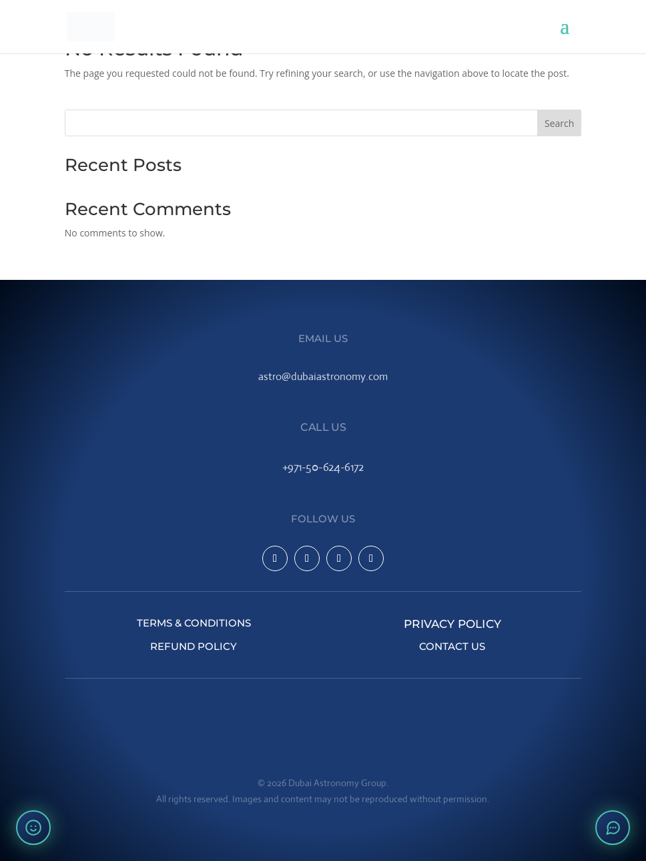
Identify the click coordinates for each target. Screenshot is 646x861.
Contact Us (452, 646)
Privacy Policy (452, 623)
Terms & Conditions (194, 623)
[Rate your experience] (33, 827)
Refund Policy (193, 646)
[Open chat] (612, 827)
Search (559, 123)
